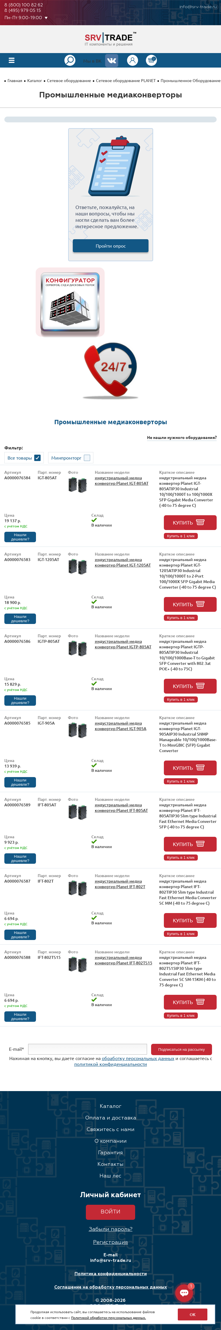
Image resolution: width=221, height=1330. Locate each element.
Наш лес (110, 1176)
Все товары (20, 457)
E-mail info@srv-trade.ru (110, 1258)
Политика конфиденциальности (111, 1274)
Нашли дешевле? (20, 537)
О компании (110, 1141)
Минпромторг (66, 457)
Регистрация (110, 1242)
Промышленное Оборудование (191, 80)
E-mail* (16, 1049)
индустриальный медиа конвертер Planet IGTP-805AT (123, 643)
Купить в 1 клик (181, 536)
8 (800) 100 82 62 (23, 5)
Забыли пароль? (111, 1229)
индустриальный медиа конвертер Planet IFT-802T (120, 883)
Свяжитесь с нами (110, 1129)
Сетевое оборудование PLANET (126, 80)
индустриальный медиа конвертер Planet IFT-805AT (121, 807)
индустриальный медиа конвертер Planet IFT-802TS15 (123, 960)
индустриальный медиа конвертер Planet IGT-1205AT (123, 562)
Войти (110, 1212)
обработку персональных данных (138, 1058)
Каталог (34, 80)
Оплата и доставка (110, 1118)
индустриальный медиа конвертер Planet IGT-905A (120, 725)
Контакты (110, 1164)
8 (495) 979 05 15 (22, 10)
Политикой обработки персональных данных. (108, 1317)
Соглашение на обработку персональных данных (110, 1287)
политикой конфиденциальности (110, 1064)
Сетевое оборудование (69, 80)
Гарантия (110, 1152)
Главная (15, 80)
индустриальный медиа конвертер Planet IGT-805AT (121, 480)
